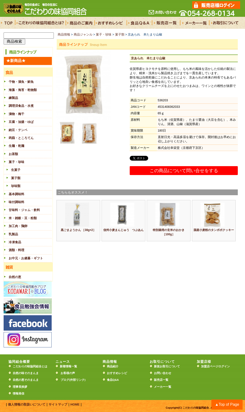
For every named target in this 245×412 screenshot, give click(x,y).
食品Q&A (113, 379)
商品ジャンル (83, 34)
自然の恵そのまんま (26, 379)
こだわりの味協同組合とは (30, 366)
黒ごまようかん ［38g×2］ (78, 230)
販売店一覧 (161, 379)
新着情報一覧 (70, 366)
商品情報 (64, 34)
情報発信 (18, 393)
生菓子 (15, 170)
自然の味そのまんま (26, 373)
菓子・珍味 (103, 34)
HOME (75, 404)
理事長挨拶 (20, 386)
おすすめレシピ (117, 373)
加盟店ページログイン (215, 366)
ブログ (65, 379)
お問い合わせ (162, 373)
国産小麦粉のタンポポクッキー (214, 230)
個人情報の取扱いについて (26, 404)
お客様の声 (68, 373)
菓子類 (15, 178)
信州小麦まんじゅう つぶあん (123, 230)
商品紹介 (112, 366)
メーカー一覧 (162, 386)
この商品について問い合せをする (184, 170)
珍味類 (15, 186)
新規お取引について (167, 366)
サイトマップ (58, 404)
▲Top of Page (227, 404)
